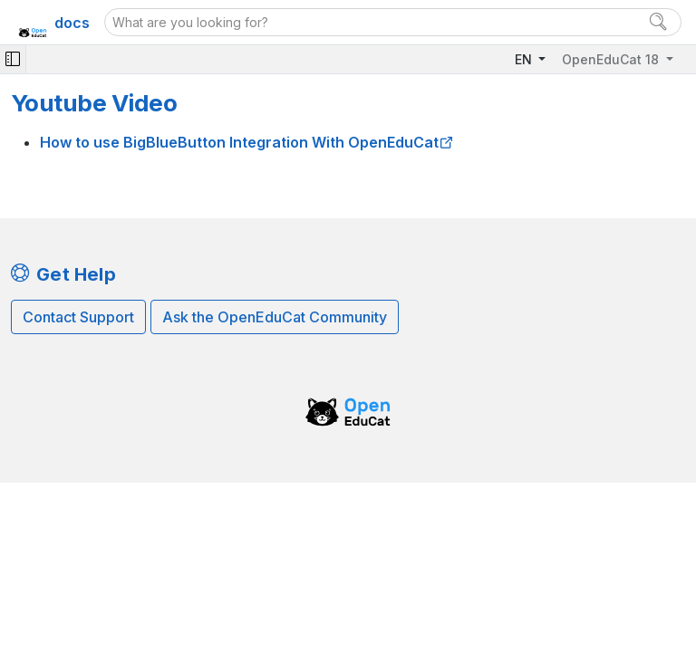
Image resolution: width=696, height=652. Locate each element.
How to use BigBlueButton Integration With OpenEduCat (239, 142)
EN (525, 59)
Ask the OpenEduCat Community (274, 317)
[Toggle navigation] (12, 59)
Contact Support (78, 317)
